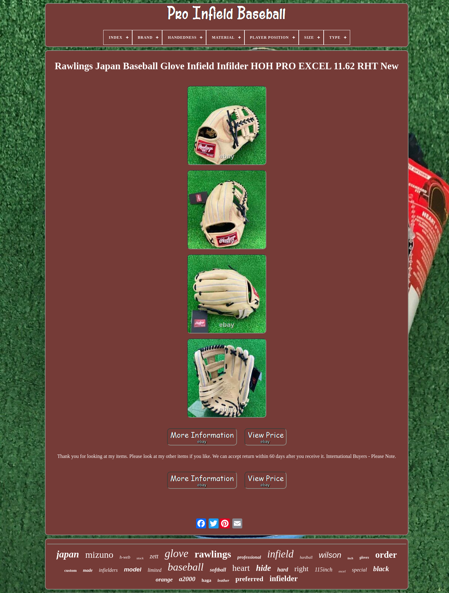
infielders (108, 570)
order (386, 555)
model (132, 569)
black (381, 569)
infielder (284, 578)
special (359, 570)
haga (206, 580)
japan (67, 554)
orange (164, 579)
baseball (186, 567)
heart (241, 568)
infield (280, 554)
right (301, 569)
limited (154, 570)
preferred (249, 579)
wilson (330, 555)
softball (218, 570)
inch (350, 558)
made (88, 570)
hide (263, 568)
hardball (306, 557)
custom (70, 570)
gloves (364, 557)
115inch (323, 569)
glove (176, 553)
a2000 (187, 579)
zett (154, 556)
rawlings (213, 554)
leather (223, 580)
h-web (125, 557)
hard (282, 569)
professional (249, 557)
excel (342, 571)
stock (140, 558)
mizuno (99, 554)
